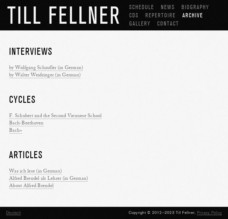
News (168, 7)
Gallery (139, 23)
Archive (192, 15)
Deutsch (13, 212)
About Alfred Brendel (31, 185)
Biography (195, 7)
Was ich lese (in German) (35, 171)
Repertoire (160, 15)
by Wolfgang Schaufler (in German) (46, 67)
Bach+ (15, 130)
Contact (168, 23)
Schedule (141, 7)
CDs (134, 15)
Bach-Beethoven (26, 123)
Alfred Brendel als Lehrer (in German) (48, 178)
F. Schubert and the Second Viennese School (55, 116)
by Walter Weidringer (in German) (45, 75)
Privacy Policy (209, 212)
